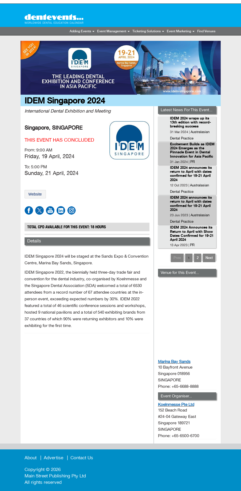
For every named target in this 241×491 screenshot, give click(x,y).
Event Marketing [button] (181, 31)
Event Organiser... (176, 396)
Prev (177, 258)
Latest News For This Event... (186, 109)
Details (34, 241)
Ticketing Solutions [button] (148, 31)
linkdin (61, 210)
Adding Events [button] (82, 31)
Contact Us (81, 458)
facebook (29, 210)
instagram (71, 210)
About (31, 458)
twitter (39, 210)
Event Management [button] (113, 31)
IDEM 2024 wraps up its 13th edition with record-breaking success (190, 123)
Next (209, 258)
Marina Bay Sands (174, 361)
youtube (50, 210)
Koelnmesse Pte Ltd (176, 404)
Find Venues (206, 31)
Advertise (53, 458)
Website (35, 194)
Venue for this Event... (180, 272)
